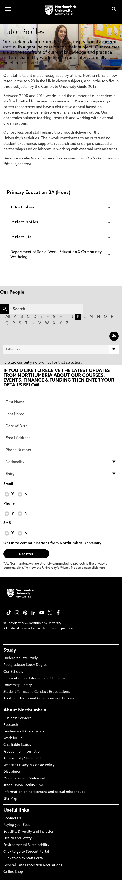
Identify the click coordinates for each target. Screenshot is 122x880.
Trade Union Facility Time (23, 785)
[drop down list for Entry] (61, 473)
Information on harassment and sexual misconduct (44, 792)
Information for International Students (34, 678)
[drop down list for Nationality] (61, 461)
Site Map (10, 799)
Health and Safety (17, 838)
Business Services (17, 718)
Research (10, 725)
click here (98, 568)
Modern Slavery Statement (24, 778)
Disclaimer (11, 772)
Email (8, 484)
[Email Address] (61, 438)
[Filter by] (61, 349)
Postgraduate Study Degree (25, 665)
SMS (7, 523)
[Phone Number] (61, 449)
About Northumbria (24, 710)
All (7, 317)
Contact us (12, 818)
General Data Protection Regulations (32, 865)
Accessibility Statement (22, 758)
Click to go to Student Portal (26, 852)
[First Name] (61, 402)
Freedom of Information (22, 752)
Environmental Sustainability (26, 845)
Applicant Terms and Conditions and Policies (38, 698)
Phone (9, 503)
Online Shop (13, 872)
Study (9, 650)
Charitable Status (17, 745)
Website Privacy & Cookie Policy (28, 765)
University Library (17, 685)
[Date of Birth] (61, 426)
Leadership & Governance (23, 731)
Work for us (12, 738)
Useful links (16, 810)
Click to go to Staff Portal (23, 858)
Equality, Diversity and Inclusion (28, 832)
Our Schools (13, 672)
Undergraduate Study (20, 658)
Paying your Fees (16, 825)
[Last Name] (61, 414)
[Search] (46, 309)
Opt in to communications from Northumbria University (52, 543)
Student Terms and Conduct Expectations (36, 692)
